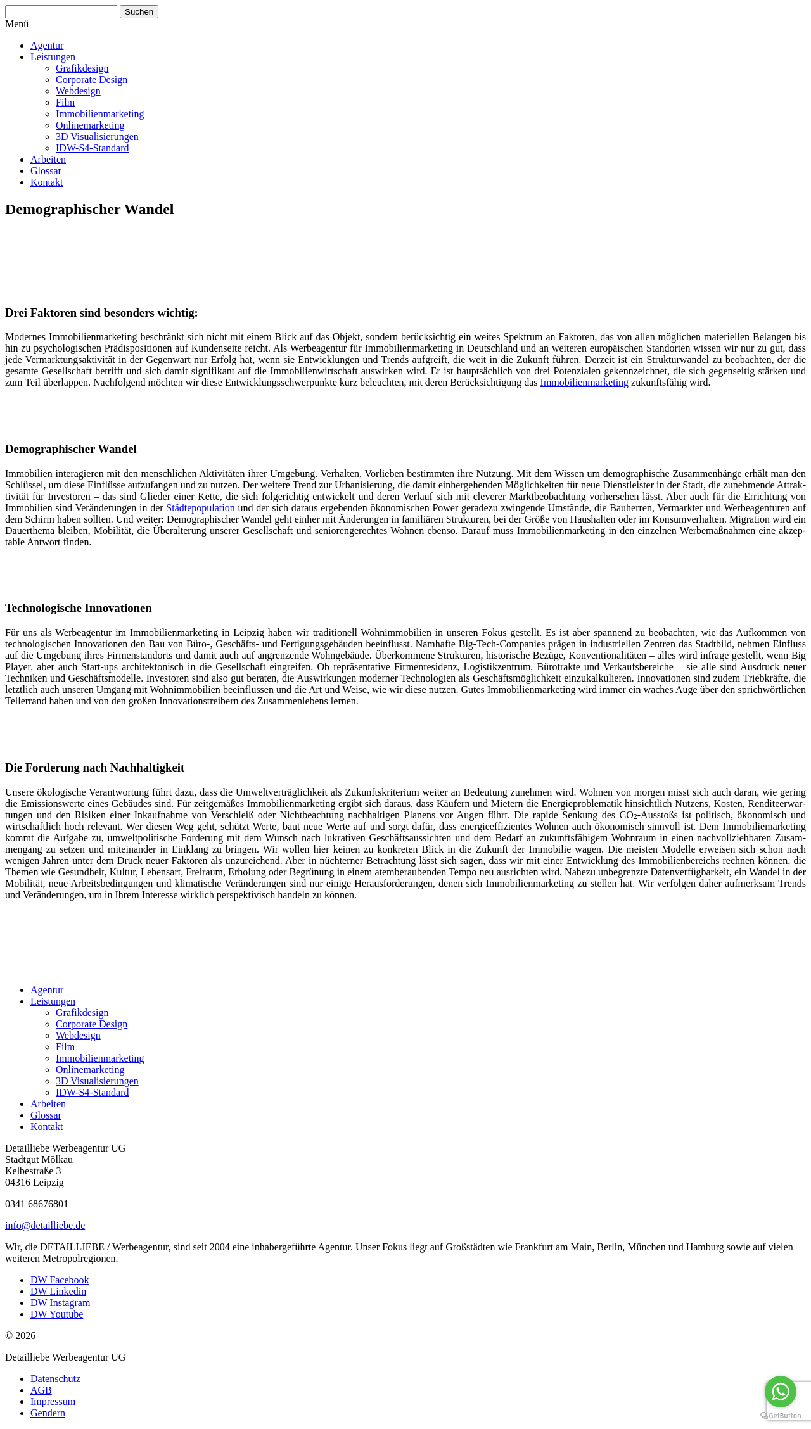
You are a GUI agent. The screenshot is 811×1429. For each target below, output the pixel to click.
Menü (17, 23)
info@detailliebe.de (45, 1225)
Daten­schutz (55, 1378)
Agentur (46, 45)
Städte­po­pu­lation (200, 507)
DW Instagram (60, 1302)
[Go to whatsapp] (780, 1391)
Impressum (52, 1401)
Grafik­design (82, 68)
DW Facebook (59, 1279)
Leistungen (52, 56)
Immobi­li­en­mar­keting (100, 113)
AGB (41, 1390)
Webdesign (78, 91)
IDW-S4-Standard (92, 148)
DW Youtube (56, 1314)
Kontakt (46, 182)
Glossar (45, 170)
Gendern (47, 1412)
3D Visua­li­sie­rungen (97, 136)
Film (65, 102)
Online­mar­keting (90, 125)
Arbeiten (48, 159)
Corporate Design (91, 79)
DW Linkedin (58, 1291)
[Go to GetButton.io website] (780, 1416)
